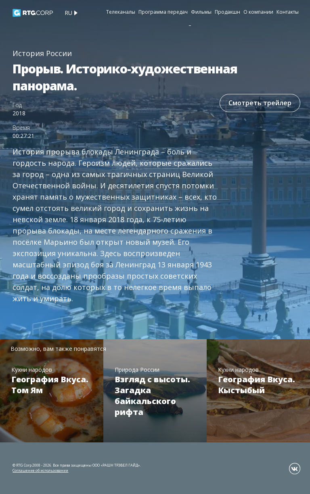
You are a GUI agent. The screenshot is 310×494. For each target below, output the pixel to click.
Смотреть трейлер (259, 102)
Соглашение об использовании (40, 470)
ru (68, 13)
